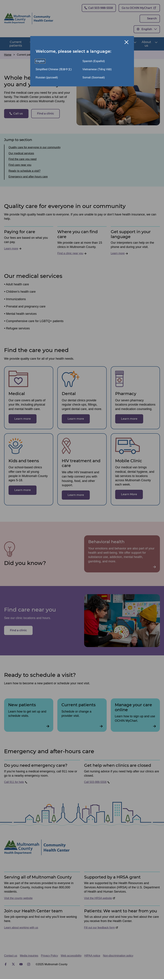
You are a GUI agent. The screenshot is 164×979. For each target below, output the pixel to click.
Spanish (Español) (93, 61)
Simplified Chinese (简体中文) (54, 69)
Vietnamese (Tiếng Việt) (97, 69)
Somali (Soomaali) (93, 77)
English (40, 61)
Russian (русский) (47, 77)
